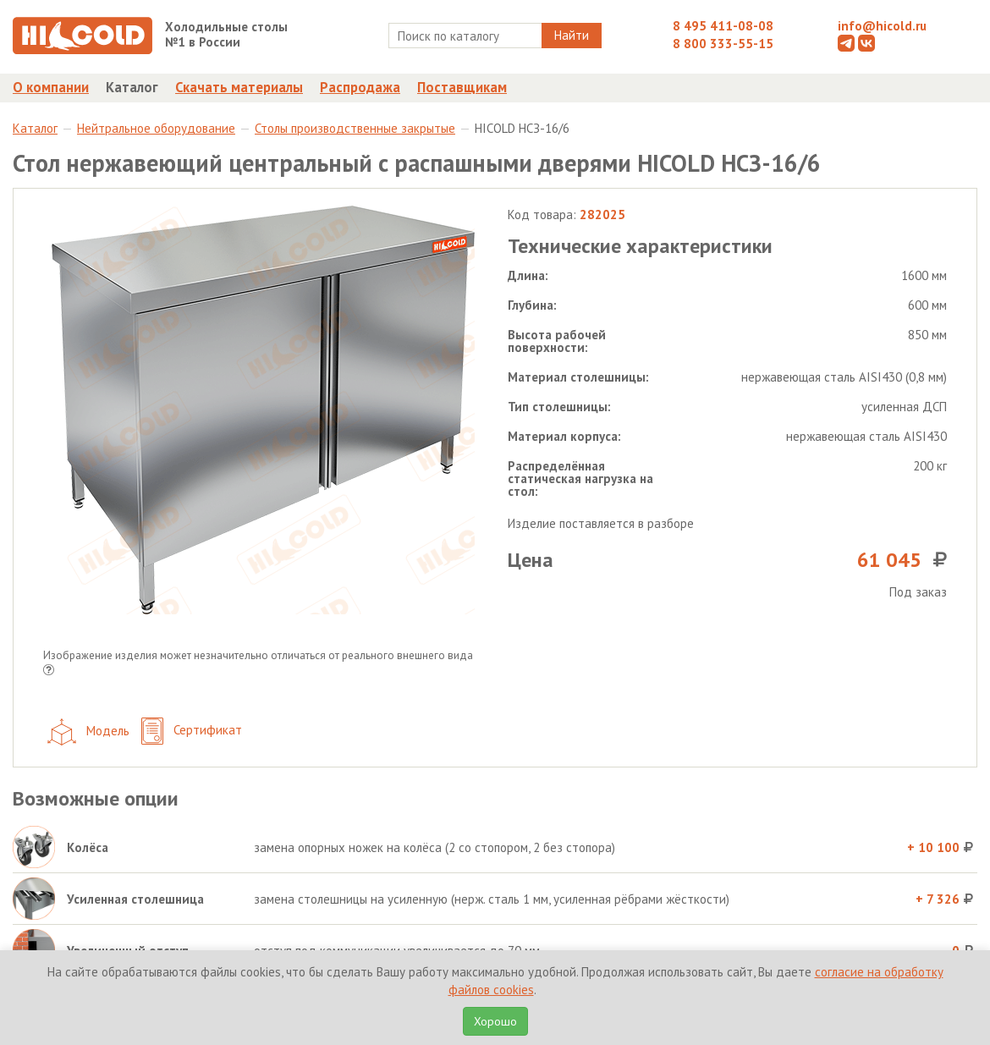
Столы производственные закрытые (355, 128)
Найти (571, 35)
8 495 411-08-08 (723, 26)
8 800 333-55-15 (723, 44)
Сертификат (191, 731)
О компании (51, 87)
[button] (48, 671)
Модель (88, 731)
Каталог (132, 87)
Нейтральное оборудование (156, 128)
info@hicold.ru (882, 26)
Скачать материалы (239, 87)
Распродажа (360, 87)
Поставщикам (462, 87)
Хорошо (495, 1021)
